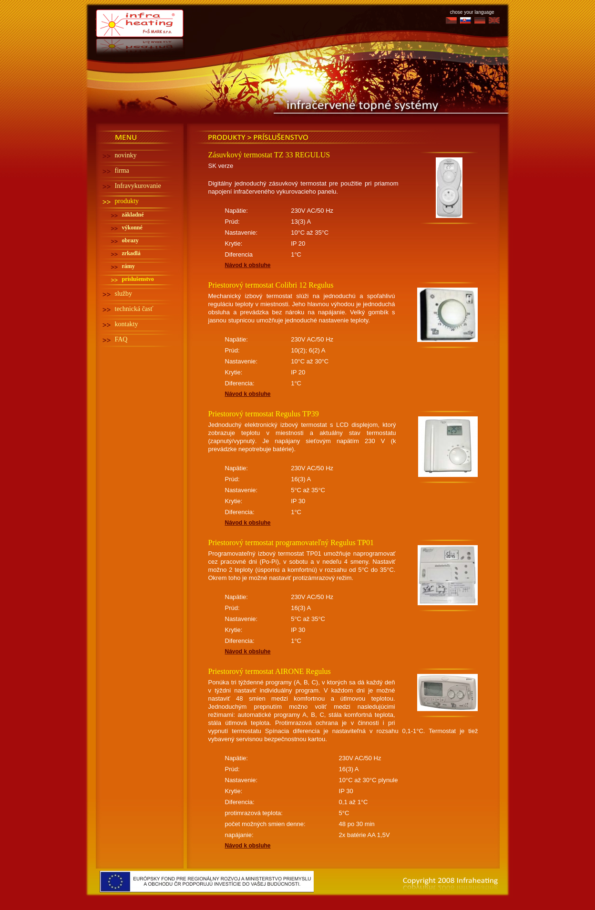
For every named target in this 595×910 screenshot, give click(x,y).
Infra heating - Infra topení (140, 20)
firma (122, 170)
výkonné (132, 227)
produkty (127, 201)
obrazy (130, 240)
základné (133, 214)
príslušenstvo (138, 279)
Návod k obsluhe (248, 265)
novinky (126, 155)
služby (124, 293)
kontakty (126, 324)
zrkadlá (131, 253)
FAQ (121, 339)
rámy (128, 266)
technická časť (134, 308)
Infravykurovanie (138, 185)
